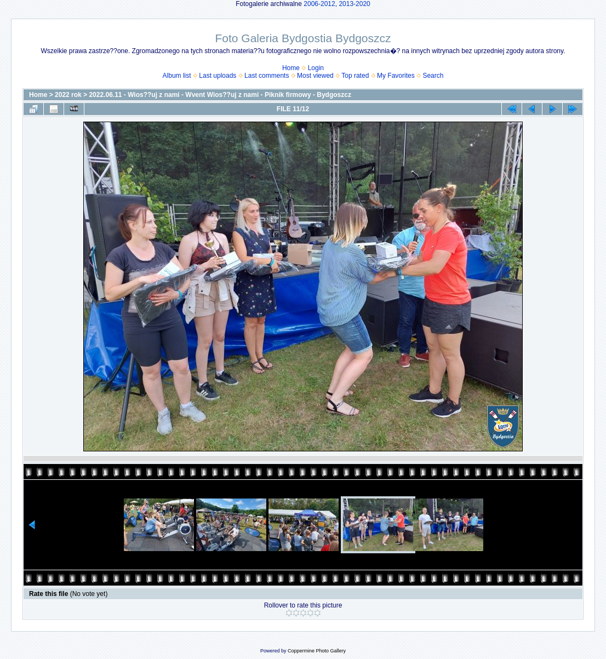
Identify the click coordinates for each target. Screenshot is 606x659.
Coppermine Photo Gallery (317, 651)
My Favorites (396, 75)
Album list (177, 75)
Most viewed (315, 75)
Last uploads (217, 75)
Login (316, 68)
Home (291, 68)
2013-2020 (354, 4)
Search (432, 75)
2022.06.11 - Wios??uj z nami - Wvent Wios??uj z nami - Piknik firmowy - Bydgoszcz (220, 95)
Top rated (355, 75)
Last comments (266, 75)
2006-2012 (319, 4)
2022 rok (68, 95)
